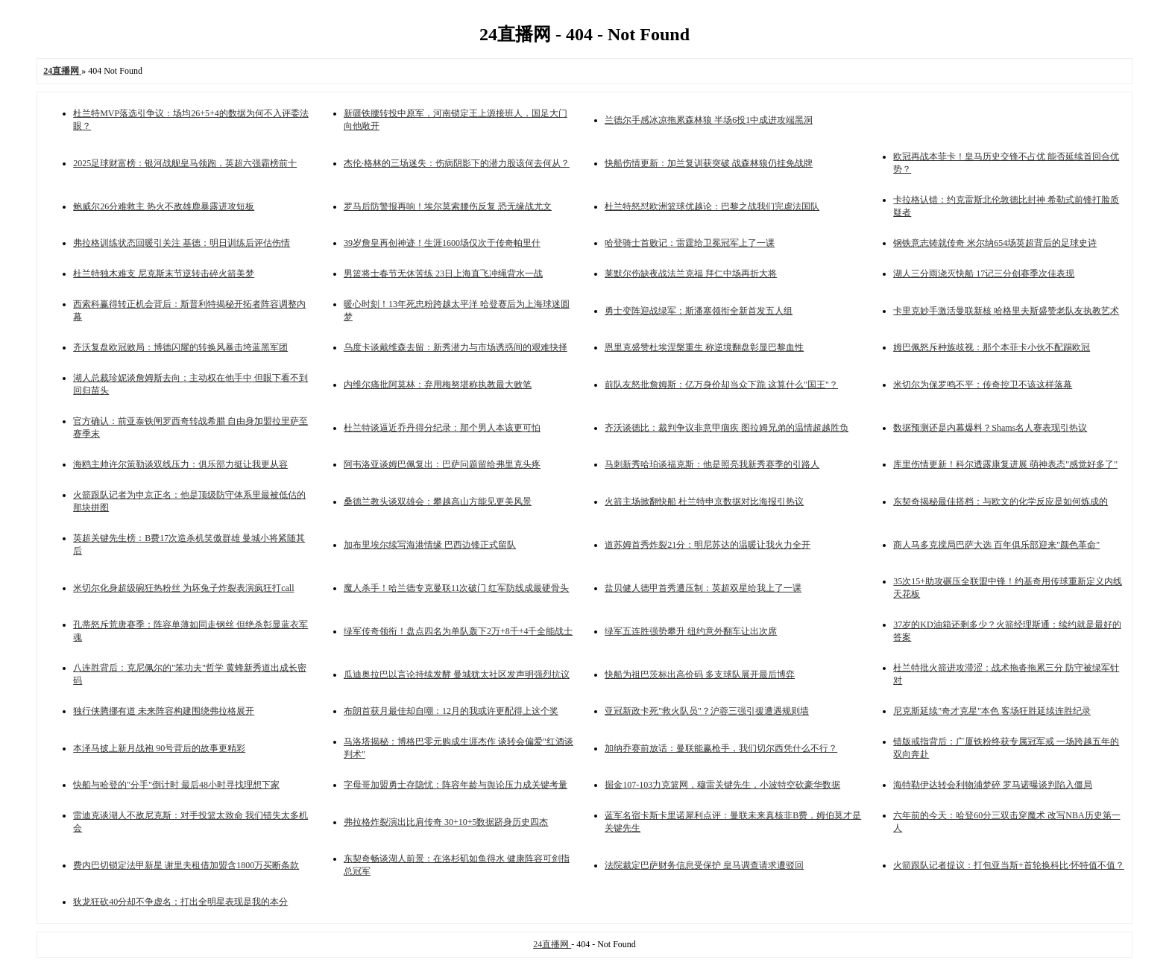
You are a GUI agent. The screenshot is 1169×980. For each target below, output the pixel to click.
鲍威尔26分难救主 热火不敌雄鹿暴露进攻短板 (163, 206)
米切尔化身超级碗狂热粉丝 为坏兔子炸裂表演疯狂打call (183, 588)
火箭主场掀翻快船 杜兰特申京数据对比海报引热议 (704, 501)
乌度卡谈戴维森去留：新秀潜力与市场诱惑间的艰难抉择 (455, 347)
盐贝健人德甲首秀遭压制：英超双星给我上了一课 (703, 588)
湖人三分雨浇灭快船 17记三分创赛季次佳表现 (983, 273)
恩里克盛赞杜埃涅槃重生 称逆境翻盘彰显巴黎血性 (704, 347)
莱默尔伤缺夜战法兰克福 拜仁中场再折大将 (691, 273)
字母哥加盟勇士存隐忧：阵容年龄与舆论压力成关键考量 (455, 785)
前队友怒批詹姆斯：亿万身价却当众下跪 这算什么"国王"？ (721, 384)
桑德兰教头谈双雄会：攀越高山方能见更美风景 (438, 501)
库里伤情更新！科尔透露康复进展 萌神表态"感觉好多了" (1005, 464)
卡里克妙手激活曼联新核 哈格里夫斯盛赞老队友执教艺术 (1006, 311)
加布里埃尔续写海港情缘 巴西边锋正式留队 (430, 545)
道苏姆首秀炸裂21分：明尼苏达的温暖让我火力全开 (707, 545)
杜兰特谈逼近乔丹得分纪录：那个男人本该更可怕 (442, 428)
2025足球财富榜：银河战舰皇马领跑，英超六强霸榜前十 (185, 163)
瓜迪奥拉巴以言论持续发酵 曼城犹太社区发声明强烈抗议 (457, 674)
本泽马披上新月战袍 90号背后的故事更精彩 (159, 748)
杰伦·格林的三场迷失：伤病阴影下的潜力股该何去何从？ (457, 163)
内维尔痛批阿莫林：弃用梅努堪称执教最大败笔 (438, 384)
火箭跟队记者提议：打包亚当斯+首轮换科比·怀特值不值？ (1008, 865)
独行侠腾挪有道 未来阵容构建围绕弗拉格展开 (163, 711)
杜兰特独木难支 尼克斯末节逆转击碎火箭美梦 (163, 273)
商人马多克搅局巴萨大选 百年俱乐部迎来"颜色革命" (996, 545)
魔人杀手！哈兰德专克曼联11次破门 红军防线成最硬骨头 (457, 588)
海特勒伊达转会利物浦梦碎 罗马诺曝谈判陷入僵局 (992, 785)
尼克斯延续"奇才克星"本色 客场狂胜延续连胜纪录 (992, 711)
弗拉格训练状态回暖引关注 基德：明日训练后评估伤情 (181, 243)
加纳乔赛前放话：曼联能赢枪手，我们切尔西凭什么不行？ (721, 748)
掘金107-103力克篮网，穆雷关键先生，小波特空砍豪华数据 (722, 785)
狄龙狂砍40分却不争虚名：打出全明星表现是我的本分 (180, 902)
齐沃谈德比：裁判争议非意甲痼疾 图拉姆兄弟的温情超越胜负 (726, 428)
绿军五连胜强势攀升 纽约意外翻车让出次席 (691, 631)
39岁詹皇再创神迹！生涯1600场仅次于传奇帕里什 (442, 243)
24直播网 (552, 944)
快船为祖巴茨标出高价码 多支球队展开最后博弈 (700, 674)
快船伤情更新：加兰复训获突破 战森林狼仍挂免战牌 (709, 163)
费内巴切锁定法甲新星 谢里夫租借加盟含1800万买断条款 (186, 865)
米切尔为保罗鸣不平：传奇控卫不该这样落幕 (982, 384)
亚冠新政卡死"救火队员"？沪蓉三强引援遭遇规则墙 (707, 711)
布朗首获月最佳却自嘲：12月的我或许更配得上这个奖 (451, 711)
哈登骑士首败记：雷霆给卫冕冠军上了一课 (690, 243)
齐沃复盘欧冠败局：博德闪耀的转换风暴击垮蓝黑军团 (180, 347)
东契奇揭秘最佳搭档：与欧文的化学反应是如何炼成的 (1000, 501)
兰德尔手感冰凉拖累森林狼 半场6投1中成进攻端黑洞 (709, 120)
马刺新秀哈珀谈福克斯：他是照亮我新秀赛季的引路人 (712, 464)
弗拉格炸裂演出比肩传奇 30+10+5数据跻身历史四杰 (446, 822)
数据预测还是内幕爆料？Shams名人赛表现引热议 (990, 428)
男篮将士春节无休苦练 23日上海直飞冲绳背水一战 (443, 273)
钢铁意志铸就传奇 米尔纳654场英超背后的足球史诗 (995, 243)
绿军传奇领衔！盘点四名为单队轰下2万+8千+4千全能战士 (458, 631)
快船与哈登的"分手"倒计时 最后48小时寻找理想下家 (176, 785)
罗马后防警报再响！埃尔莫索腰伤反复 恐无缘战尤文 (448, 206)
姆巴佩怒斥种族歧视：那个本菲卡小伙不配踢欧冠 (991, 347)
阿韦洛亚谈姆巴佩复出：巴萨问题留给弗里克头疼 (442, 464)
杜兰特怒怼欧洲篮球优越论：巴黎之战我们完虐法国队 (712, 206)
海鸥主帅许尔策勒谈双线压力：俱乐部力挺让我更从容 (180, 464)
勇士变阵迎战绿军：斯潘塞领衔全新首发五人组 (699, 311)
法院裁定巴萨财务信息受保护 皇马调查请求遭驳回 (704, 865)
